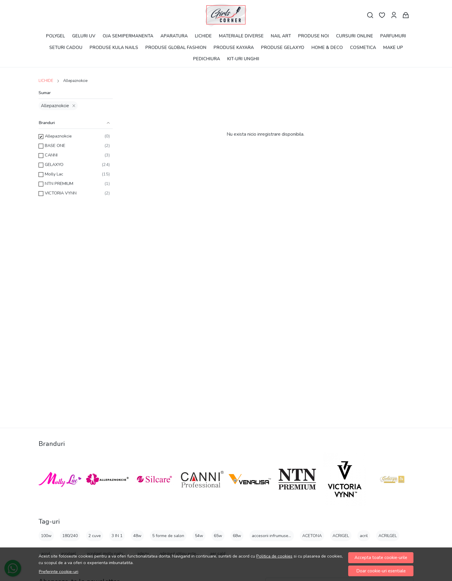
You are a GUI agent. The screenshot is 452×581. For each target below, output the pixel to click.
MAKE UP (393, 47)
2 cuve (94, 536)
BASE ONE (55, 145)
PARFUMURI (393, 36)
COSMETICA (363, 47)
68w (237, 536)
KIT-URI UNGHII (243, 59)
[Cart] (405, 15)
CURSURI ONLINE (354, 36)
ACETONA (312, 536)
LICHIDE (203, 36)
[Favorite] (382, 15)
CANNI (51, 155)
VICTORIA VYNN (61, 193)
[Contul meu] (394, 15)
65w (218, 536)
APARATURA (174, 36)
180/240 (70, 536)
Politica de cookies (274, 556)
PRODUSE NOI (313, 36)
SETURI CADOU (65, 47)
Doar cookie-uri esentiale (381, 571)
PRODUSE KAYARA (234, 47)
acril (364, 536)
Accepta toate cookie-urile (380, 558)
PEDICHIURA (206, 59)
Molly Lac (54, 174)
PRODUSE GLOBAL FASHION (175, 47)
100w (46, 536)
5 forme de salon (168, 536)
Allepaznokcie (55, 106)
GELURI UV (84, 36)
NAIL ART (281, 36)
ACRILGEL (387, 536)
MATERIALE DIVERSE (241, 36)
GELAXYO (54, 164)
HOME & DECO (327, 47)
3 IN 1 (117, 536)
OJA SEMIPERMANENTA (128, 36)
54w (199, 536)
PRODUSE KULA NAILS (114, 47)
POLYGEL (55, 36)
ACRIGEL (340, 536)
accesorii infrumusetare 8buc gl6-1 (285, 536)
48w (137, 536)
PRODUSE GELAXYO (282, 47)
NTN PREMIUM (59, 183)
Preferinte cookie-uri (58, 571)
